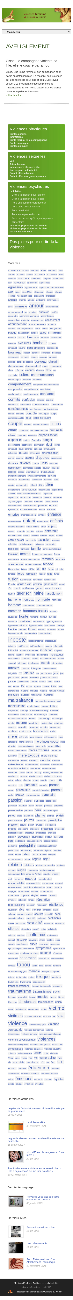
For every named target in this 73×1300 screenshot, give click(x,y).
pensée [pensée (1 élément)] (39, 805)
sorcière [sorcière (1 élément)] (21, 935)
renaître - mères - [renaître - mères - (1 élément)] (51, 874)
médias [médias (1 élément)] (24, 760)
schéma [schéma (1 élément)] (11, 914)
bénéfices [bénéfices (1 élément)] (45, 353)
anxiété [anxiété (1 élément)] (54, 312)
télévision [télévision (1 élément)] (12, 1002)
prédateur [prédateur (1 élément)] (29, 833)
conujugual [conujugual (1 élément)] (44, 414)
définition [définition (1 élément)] (48, 479)
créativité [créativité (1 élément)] (32, 435)
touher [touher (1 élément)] (31, 977)
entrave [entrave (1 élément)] (39, 531)
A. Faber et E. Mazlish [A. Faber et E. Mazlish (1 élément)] (18, 270)
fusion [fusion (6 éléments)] (13, 579)
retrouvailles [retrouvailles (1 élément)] (23, 891)
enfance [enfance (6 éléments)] (54, 514)
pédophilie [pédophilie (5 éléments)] (27, 845)
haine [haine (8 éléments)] (38, 593)
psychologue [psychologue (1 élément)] (37, 837)
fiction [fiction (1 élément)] (24, 569)
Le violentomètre (35, 1122)
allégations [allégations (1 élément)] (39, 296)
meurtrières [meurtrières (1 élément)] (34, 723)
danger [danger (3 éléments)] (47, 440)
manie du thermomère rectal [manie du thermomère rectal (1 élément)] (48, 701)
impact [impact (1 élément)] (61, 629)
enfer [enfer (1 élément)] (43, 526)
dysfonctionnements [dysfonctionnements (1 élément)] (36, 476)
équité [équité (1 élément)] (11, 1084)
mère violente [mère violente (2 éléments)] (49, 755)
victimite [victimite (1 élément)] (47, 1016)
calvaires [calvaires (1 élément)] (25, 357)
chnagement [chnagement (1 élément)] (55, 366)
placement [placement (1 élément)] (28, 816)
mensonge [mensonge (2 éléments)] (44, 718)
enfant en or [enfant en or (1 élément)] (42, 521)
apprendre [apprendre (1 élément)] (13, 316)
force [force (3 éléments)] (20, 573)
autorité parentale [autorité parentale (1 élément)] (25, 328)
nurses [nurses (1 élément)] (29, 772)
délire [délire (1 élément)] (41, 485)
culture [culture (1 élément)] (27, 440)
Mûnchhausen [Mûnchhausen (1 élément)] (31, 764)
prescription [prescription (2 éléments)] (55, 820)
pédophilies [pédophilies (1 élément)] (13, 850)
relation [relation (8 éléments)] (15, 864)
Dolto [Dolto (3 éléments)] (43, 463)
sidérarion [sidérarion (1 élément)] (49, 923)
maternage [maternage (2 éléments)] (40, 714)
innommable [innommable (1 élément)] (42, 655)
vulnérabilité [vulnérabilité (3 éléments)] (48, 1057)
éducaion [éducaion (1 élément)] (22, 1068)
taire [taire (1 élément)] (41, 966)
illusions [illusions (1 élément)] (42, 629)
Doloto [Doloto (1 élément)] (36, 463)
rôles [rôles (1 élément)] (28, 910)
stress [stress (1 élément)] (42, 940)
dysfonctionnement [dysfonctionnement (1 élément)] (17, 476)
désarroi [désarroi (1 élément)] (47, 497)
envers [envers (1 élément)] (26, 535)
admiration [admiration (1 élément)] (36, 278)
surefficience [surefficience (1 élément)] (22, 944)
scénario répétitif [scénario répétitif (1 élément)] (25, 914)
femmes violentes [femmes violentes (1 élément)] (33, 564)
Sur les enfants (18, 134)
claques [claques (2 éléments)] (29, 370)
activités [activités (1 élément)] (12, 278)
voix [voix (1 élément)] (30, 1058)
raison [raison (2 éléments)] (26, 854)
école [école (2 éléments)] (60, 1062)
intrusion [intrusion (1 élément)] (25, 668)
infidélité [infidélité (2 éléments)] (13, 650)
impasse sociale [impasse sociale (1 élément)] (15, 633)
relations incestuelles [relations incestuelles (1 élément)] (45, 865)
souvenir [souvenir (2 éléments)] (22, 939)
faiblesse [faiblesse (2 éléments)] (13, 548)
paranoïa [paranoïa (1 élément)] (43, 785)
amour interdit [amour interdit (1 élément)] (52, 307)
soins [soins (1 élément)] (43, 929)
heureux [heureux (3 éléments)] (28, 599)
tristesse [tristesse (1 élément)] (12, 997)
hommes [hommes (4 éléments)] (14, 611)
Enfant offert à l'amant (22, 173)
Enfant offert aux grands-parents (28, 176)
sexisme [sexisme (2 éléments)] (20, 923)
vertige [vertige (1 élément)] (44, 1009)
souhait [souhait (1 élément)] (11, 940)
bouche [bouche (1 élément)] (21, 348)
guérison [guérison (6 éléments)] (24, 593)
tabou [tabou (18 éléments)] (23, 965)
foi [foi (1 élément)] (56, 569)
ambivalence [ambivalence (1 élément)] (53, 300)
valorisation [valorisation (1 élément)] (21, 1009)
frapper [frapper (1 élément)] (42, 574)
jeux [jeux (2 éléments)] (56, 673)
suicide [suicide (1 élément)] (11, 944)
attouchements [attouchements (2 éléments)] (37, 324)
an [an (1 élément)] (26, 312)
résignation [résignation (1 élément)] (42, 905)
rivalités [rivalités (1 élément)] (34, 891)
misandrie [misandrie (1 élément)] (22, 727)
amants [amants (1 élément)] (22, 300)
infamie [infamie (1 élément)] (48, 646)
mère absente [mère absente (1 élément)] (36, 737)
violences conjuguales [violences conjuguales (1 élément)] (18, 1044)
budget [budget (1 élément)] (27, 353)
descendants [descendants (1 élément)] (14, 445)
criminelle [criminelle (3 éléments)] (56, 430)
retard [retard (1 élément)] (49, 887)
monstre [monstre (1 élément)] (44, 727)
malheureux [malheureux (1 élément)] (36, 695)
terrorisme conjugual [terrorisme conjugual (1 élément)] (17, 971)
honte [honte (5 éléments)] (23, 616)
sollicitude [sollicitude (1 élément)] (52, 929)
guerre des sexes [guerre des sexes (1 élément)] (53, 588)
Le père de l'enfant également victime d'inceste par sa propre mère (36, 1110)
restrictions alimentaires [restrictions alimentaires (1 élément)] (34, 887)
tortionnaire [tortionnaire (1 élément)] (21, 977)
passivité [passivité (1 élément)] (28, 801)
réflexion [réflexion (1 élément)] (22, 900)
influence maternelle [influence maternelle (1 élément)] (29, 650)
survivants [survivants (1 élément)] (43, 944)
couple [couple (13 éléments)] (15, 423)
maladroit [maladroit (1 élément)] (25, 695)
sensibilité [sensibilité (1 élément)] (30, 918)
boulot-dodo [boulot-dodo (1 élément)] (52, 348)
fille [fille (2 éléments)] (38, 569)
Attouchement (18, 164)
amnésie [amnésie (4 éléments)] (20, 306)
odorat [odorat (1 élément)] (18, 780)
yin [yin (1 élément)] (9, 1062)
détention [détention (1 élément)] (28, 501)
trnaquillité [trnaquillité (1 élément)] (22, 997)
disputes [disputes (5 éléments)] (42, 457)
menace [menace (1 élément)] (32, 718)
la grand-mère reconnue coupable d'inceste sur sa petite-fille (36, 1140)
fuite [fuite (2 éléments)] (49, 573)
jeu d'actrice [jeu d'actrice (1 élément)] (46, 673)
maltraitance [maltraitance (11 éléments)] (20, 700)
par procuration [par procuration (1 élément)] (33, 795)
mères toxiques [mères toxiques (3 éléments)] (38, 750)
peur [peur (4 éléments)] (37, 810)
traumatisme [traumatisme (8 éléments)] (19, 991)
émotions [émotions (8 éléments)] (23, 1078)
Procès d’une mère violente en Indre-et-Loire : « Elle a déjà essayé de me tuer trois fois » (34, 1169)
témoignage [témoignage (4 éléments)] (27, 1002)
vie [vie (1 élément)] (54, 1016)
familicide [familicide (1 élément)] (24, 549)
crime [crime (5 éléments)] (12, 430)
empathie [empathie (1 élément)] (51, 509)
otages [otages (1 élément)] (52, 780)
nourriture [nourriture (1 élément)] (12, 772)
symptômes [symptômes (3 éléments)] (43, 948)
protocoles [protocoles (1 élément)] (59, 829)
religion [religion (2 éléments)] (21, 870)
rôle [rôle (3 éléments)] (21, 909)
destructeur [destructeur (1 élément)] (27, 445)
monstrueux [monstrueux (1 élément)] (54, 727)
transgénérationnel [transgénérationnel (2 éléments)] (19, 985)
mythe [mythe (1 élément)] (53, 731)
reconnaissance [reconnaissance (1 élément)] (15, 859)
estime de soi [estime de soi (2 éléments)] (16, 539)
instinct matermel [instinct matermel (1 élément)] (48, 658)
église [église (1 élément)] (11, 1079)
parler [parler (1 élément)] (10, 795)
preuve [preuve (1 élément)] (23, 825)
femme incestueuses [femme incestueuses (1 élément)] (30, 559)
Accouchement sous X (22, 231)
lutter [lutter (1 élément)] (60, 686)
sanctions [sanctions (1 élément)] (47, 910)
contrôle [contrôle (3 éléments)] (31, 413)
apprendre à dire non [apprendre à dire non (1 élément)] (29, 316)
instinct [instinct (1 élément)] (35, 658)
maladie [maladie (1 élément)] (43, 691)
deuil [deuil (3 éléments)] (49, 444)
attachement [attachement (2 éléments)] (52, 319)
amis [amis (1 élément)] (10, 307)
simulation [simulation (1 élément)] (26, 929)
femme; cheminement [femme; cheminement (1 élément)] (42, 554)
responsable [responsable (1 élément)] (47, 883)
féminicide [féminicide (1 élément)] (37, 580)
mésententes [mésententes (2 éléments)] (15, 764)
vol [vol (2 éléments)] (36, 1057)
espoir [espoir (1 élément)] (52, 535)
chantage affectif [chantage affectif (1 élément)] (32, 366)
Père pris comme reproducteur (29, 202)
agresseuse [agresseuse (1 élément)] (44, 283)
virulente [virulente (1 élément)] (54, 1053)
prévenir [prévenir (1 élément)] (12, 837)
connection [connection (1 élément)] (13, 404)
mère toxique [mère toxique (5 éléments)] (28, 755)
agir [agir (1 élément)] (10, 283)
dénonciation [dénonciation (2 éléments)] (29, 489)
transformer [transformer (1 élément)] (25, 982)
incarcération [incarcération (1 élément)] (31, 633)
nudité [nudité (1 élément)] (22, 772)
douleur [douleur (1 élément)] (46, 468)
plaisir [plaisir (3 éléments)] (60, 815)
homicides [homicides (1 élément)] (56, 600)
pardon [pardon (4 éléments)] (54, 785)
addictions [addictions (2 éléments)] (23, 278)
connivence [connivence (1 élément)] (25, 404)
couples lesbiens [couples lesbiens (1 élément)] (41, 424)
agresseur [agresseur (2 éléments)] (19, 282)
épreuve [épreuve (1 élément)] (48, 1079)
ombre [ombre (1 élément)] (36, 780)
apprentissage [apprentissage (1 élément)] (47, 316)
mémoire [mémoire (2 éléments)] (45, 760)
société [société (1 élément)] (36, 929)
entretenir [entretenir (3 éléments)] (51, 531)
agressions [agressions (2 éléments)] (31, 287)
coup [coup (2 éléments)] (29, 417)
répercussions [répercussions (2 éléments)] (16, 904)
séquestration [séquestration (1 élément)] (57, 958)
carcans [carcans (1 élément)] (43, 357)
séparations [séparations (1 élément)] (44, 958)
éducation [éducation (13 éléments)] (38, 1067)
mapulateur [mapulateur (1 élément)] (13, 710)
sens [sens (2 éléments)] (58, 913)
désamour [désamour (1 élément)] (37, 497)
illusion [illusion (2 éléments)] (32, 629)
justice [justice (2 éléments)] (12, 681)
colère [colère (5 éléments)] (24, 375)
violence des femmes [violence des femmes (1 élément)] (34, 1030)
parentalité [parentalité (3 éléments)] (23, 790)
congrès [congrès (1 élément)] (40, 400)
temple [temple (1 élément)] (48, 966)
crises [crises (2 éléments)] (11, 435)
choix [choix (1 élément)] (10, 370)
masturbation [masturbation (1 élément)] (26, 714)
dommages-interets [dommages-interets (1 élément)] (32, 468)
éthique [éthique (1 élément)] (19, 1084)
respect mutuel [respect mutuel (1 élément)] (45, 879)
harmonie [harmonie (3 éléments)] (14, 599)
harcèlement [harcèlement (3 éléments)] (54, 593)
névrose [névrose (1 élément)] (23, 776)
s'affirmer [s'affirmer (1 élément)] (36, 910)
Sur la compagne (19, 143)
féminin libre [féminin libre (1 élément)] (49, 580)
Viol (12, 161)
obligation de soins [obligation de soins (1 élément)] (53, 776)
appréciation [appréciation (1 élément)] (13, 320)
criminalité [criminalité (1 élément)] (23, 430)
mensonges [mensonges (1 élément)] (57, 718)
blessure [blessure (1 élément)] (12, 343)
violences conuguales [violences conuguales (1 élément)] (40, 1044)
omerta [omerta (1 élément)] (43, 780)
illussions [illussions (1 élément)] (51, 629)
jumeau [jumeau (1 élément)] (24, 677)
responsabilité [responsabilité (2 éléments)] (16, 883)
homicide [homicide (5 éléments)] (43, 599)
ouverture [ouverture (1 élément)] (12, 785)
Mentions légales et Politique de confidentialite (36, 1283)
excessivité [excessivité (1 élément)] (31, 540)
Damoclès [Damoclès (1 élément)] (36, 440)
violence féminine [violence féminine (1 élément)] (29, 1034)
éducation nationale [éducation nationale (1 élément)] (30, 1073)
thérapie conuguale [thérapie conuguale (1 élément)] (50, 971)
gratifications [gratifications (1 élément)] (28, 588)
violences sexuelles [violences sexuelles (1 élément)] (34, 1049)
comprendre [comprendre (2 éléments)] (15, 389)
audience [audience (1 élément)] (52, 324)
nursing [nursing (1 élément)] (38, 772)
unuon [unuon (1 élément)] (11, 1009)
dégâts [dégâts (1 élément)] (11, 485)
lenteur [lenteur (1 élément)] (42, 681)
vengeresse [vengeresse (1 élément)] (33, 1009)
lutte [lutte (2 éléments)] (53, 686)
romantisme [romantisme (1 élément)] (13, 895)
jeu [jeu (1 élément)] (37, 673)
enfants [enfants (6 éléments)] (56, 521)
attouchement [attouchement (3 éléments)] (17, 324)
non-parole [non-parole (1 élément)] (35, 768)
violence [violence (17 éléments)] (17, 1023)
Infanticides (16, 137)
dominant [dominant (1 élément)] (53, 463)
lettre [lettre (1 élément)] (49, 681)
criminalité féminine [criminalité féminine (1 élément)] (39, 430)
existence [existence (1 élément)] (39, 544)
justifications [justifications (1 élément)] (23, 681)
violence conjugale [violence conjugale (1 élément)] (37, 1024)
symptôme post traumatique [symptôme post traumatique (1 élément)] (21, 948)
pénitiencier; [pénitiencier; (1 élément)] (26, 850)
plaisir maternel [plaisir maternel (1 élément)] (15, 820)
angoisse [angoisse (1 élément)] (33, 312)
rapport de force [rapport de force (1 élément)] (39, 854)
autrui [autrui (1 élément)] (37, 328)
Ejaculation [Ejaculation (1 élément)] (13, 509)
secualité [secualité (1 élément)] (49, 914)
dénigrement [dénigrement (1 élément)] (14, 490)
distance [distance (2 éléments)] (13, 463)
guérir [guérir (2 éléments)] (11, 593)
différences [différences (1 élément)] (35, 453)
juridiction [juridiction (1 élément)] (34, 677)
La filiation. (16, 191)
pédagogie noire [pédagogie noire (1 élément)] (34, 841)
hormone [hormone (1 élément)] (34, 617)
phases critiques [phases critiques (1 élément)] (50, 810)
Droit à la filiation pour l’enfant (28, 194)
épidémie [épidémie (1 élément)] (38, 1079)
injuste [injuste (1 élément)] (11, 655)
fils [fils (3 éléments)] (44, 569)
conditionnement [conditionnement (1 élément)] (30, 394)
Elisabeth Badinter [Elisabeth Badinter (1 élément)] (28, 509)
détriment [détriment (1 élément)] (38, 501)
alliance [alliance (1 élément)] (49, 292)
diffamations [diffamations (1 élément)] (49, 449)
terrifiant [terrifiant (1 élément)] (57, 966)
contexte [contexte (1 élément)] (20, 414)
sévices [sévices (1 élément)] (11, 966)
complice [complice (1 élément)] (27, 379)
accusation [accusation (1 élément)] (52, 274)
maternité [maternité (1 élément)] (53, 714)
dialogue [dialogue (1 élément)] (38, 449)
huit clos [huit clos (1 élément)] (52, 617)
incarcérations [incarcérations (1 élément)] (45, 633)
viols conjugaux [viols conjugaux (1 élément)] (25, 1053)
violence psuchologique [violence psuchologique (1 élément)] (50, 1034)
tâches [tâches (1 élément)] (61, 997)
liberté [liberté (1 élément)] (57, 681)
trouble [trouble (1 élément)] (32, 997)
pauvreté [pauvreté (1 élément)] (23, 805)
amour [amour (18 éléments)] (36, 306)
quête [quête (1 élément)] (10, 854)
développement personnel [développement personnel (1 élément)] (35, 505)
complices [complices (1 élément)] (37, 379)
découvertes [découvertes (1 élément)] (24, 479)
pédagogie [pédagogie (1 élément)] (20, 841)
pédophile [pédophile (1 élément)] (12, 846)
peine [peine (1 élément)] (31, 805)
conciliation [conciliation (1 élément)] (45, 389)
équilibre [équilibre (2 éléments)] (59, 1079)
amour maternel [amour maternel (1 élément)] (15, 312)
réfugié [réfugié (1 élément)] (31, 900)
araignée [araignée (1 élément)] (25, 320)
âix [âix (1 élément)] (48, 1062)
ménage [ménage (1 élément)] (56, 760)
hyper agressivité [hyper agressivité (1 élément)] (54, 621)
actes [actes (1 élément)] (61, 274)
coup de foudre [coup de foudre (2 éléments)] (42, 417)
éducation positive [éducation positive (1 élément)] (49, 1073)
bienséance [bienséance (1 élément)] (56, 337)
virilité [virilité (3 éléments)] (38, 1053)
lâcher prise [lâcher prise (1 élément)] (13, 691)
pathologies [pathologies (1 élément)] (51, 801)
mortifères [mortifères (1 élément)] (12, 731)
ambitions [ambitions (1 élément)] (40, 300)
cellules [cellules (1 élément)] (11, 362)
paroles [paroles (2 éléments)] (19, 794)
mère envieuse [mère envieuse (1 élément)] (26, 742)
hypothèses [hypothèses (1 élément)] (49, 625)
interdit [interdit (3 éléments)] (45, 662)
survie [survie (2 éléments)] (33, 943)
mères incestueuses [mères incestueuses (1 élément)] (17, 750)
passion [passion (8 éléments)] (15, 800)
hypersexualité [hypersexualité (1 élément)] (36, 625)
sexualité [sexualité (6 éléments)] (34, 923)
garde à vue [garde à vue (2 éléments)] (24, 584)
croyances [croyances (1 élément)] (21, 435)
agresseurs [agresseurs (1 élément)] (32, 283)
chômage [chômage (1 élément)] (19, 370)
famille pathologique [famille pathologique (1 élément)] (52, 549)
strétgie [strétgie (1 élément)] (50, 940)
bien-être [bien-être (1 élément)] (45, 337)
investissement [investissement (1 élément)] (49, 668)
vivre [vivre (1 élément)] (17, 1058)
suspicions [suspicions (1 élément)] (55, 944)
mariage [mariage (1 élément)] (24, 710)
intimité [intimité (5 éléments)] (14, 668)
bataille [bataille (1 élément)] (34, 333)
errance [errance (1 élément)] (35, 535)
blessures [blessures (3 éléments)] (24, 343)
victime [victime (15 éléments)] (56, 1008)
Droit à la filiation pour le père (28, 198)
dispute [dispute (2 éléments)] (29, 457)
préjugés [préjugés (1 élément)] (52, 833)
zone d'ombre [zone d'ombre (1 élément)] (32, 1062)
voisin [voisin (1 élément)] (24, 1058)
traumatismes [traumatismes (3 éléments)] (42, 991)
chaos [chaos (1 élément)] (45, 366)
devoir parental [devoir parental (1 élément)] (25, 449)
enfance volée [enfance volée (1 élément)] (14, 521)
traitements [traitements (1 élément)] (13, 982)
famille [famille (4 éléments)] (36, 548)
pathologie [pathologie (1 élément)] (39, 801)
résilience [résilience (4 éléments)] (56, 904)
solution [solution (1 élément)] (11, 935)
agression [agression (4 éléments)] (15, 287)
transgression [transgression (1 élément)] (39, 982)
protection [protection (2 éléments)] (47, 828)
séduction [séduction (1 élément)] (57, 953)
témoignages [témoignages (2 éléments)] (45, 1001)
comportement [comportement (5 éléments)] (19, 384)
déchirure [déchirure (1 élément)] (12, 479)
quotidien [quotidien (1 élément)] (57, 850)
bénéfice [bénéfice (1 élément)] (36, 353)
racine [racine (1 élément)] (18, 854)
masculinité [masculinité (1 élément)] (13, 714)
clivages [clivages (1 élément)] (40, 370)
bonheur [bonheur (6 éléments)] (40, 343)
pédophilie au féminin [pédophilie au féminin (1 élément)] (47, 846)
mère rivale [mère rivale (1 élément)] (40, 746)
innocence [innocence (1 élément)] (30, 655)
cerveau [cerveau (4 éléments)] (41, 361)
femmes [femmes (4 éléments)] (48, 559)
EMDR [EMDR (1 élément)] (42, 509)
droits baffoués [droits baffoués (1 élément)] (47, 472)
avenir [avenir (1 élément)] (45, 328)
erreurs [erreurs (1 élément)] (43, 535)
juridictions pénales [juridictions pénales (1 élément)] (49, 677)
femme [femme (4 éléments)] (25, 554)
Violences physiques (28, 129)
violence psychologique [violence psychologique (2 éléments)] (22, 1039)
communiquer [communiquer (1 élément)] (14, 379)
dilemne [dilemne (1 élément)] (19, 458)
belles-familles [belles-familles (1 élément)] (55, 333)
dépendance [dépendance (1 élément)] (44, 490)
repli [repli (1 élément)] (10, 879)
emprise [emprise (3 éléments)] (13, 514)
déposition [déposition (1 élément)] (48, 493)
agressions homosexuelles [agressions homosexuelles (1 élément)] (51, 287)
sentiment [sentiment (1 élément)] (41, 918)
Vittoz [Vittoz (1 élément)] (10, 1058)
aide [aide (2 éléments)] (10, 291)
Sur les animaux (19, 146)
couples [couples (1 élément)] (27, 424)
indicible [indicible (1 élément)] (12, 646)
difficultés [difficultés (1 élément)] (12, 453)
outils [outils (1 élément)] (59, 780)
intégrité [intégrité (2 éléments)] (35, 668)
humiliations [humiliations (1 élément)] (38, 621)
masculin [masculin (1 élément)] (54, 710)
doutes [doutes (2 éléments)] (12, 471)
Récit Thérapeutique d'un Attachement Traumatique (40, 1260)
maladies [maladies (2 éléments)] (13, 694)
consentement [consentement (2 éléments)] (41, 404)
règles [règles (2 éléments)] (34, 895)
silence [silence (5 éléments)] (13, 929)
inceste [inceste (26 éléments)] (17, 639)
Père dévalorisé (20, 210)
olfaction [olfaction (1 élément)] (27, 780)
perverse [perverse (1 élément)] (29, 810)
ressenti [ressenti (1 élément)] (58, 883)
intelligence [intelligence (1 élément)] (33, 663)
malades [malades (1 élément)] (34, 691)
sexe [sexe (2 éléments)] (11, 923)
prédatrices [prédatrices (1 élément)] (41, 833)
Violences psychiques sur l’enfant (28, 225)
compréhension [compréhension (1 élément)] (31, 389)
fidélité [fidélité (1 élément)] (32, 569)
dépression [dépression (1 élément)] (13, 497)
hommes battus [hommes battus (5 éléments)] (35, 611)
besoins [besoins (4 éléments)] (33, 337)
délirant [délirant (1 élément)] (33, 485)
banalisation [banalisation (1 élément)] (23, 333)
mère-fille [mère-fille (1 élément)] (23, 737)
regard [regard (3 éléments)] (36, 859)
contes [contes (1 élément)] (11, 414)
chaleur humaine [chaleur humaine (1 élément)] (16, 366)
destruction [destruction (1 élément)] (39, 445)
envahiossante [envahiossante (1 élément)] (15, 535)
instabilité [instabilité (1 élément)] (25, 658)
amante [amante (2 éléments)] (12, 299)
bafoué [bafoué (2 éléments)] (12, 332)
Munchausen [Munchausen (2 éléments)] (40, 731)
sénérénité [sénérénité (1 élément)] (13, 958)
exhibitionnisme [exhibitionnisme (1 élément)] (26, 544)
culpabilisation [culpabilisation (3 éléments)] (48, 435)
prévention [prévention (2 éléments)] (24, 836)
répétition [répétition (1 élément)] (30, 905)
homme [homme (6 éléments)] (14, 605)
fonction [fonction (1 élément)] (11, 574)
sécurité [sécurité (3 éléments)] (45, 952)
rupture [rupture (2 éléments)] (25, 895)
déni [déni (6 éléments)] (49, 484)
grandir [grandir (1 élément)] (17, 588)
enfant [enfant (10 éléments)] (29, 520)
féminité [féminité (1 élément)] (11, 584)
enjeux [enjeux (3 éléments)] (52, 526)
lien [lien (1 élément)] (9, 686)
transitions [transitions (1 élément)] (57, 986)
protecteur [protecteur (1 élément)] (34, 829)
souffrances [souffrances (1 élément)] (52, 935)
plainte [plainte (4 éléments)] (40, 815)
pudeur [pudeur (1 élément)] (48, 837)
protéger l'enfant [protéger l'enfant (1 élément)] (15, 833)
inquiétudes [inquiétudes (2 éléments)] (56, 654)
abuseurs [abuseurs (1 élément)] (52, 270)
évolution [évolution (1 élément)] (39, 1084)
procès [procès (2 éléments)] (12, 828)
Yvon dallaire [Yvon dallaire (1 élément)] (19, 1062)
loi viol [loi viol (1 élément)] (29, 686)
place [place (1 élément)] (19, 816)
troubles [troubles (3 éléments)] (42, 996)
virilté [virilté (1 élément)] (45, 1053)
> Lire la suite (13, 95)
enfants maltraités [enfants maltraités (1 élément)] (16, 526)
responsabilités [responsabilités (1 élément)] (33, 883)
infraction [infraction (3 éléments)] (46, 650)
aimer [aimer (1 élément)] (17, 292)
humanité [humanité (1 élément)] (12, 621)
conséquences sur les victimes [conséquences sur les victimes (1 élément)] (44, 409)
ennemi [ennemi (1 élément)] (11, 531)
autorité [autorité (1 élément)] (11, 328)
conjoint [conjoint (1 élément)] (49, 400)
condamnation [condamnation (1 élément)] (14, 394)
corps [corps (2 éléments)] (53, 413)
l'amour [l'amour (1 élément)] (34, 681)
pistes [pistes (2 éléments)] (11, 815)
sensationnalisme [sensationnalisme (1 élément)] (16, 918)
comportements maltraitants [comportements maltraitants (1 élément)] (46, 384)
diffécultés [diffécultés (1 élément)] (23, 453)
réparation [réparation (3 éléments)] (43, 899)
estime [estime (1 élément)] (59, 535)
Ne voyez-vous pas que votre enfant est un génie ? (42, 1198)
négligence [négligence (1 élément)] (13, 776)
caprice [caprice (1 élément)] (34, 357)
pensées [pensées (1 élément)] (48, 805)
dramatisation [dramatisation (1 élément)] (32, 472)
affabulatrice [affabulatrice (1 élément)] (58, 278)
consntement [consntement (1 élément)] (57, 404)
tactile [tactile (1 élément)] (34, 966)
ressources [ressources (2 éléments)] (14, 887)
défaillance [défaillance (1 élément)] (37, 479)
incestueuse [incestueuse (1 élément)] (50, 641)
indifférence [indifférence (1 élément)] (23, 646)
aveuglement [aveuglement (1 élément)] (56, 328)
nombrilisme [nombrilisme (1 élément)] (56, 764)
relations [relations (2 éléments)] (29, 865)
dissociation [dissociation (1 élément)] (56, 458)
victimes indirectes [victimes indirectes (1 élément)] (33, 1016)
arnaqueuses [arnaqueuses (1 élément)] (37, 320)
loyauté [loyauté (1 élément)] (37, 686)
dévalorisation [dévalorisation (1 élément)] (51, 501)
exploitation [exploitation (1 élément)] (51, 544)
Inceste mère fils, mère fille (25, 167)
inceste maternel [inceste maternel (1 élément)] (35, 641)
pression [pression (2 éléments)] (13, 824)
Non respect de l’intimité (23, 170)
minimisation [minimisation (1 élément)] (47, 723)
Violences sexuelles (28, 156)
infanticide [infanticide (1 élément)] (58, 646)
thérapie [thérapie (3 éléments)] (34, 971)
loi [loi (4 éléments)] (22, 686)
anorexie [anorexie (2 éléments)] (44, 312)
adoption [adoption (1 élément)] (47, 278)
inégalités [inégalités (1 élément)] (12, 673)
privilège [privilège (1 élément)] (40, 825)
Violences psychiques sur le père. (28, 228)
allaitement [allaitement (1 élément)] (39, 292)
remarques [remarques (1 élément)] (33, 870)
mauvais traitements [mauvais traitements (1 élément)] (17, 718)
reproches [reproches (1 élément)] (18, 879)
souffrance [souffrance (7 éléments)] (35, 934)
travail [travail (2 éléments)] (56, 991)
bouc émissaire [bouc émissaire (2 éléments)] (36, 347)
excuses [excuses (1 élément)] (56, 540)
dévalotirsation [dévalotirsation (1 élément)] (15, 505)
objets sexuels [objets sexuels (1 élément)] (36, 776)
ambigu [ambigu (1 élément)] (31, 300)
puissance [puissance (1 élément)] (58, 837)
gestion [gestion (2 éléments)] (37, 584)
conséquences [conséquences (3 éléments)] (18, 408)
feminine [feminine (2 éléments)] (13, 554)
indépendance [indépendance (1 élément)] (36, 646)
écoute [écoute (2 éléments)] (12, 1068)
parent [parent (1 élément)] (11, 790)
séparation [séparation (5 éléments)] (28, 958)
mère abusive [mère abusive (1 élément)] (50, 737)
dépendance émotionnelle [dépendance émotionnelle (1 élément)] (29, 493)
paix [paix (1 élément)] (21, 785)
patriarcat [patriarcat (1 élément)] (12, 805)
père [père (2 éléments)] (10, 840)
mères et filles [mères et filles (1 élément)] (54, 746)
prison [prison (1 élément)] (31, 825)
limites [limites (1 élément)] (16, 686)
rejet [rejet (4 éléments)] (46, 859)
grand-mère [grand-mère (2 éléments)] (50, 584)
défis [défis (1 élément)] (56, 479)
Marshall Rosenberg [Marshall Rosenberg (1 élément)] (39, 710)
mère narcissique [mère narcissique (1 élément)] (26, 746)
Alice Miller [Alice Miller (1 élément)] (27, 292)
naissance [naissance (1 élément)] (44, 764)
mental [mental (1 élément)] (11, 723)
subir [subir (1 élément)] (57, 940)
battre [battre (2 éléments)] (43, 332)
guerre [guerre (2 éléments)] (39, 588)
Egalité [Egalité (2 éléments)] (53, 505)
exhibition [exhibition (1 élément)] (12, 544)
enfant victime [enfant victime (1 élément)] (32, 526)
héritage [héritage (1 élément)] (60, 625)
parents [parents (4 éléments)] (56, 790)
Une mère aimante (36, 1243)
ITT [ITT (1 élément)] (20, 673)
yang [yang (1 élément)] (60, 1058)
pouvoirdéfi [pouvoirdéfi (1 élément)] (41, 820)
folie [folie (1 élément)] (61, 569)
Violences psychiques (29, 186)
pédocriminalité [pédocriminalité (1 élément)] (51, 841)
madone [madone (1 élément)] (24, 691)
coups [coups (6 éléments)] (55, 424)
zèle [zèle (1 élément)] (43, 1062)
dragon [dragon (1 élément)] (21, 472)
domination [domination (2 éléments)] (14, 467)
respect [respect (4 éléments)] (30, 879)
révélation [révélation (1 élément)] (12, 910)
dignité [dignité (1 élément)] (11, 458)
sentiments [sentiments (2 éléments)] (54, 918)
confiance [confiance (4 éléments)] (47, 394)
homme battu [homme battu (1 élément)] (29, 605)
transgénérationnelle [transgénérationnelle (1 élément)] (41, 986)
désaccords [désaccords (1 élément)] (25, 497)
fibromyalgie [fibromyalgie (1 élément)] (13, 569)
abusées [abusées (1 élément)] (21, 274)
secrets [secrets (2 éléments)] (38, 913)
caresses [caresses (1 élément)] (53, 357)
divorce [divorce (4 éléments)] (25, 463)
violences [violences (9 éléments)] (47, 1039)
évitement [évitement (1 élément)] (28, 1084)
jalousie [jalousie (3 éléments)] (29, 673)
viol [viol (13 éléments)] (60, 1015)
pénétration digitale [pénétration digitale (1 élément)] (42, 850)
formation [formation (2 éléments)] (31, 573)
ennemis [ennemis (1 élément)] (21, 531)
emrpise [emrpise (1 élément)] (42, 515)
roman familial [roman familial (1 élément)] (46, 891)
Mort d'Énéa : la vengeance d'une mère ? (45, 1153)
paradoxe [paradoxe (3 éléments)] (31, 785)
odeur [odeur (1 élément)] (10, 780)
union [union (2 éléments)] (58, 1001)
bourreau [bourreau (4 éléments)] (15, 352)
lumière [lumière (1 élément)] (45, 686)
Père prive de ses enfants (26, 206)
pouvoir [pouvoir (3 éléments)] (29, 820)
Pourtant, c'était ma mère (40, 1227)
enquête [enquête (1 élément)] (30, 531)
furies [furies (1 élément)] (56, 574)
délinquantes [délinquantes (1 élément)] (22, 485)
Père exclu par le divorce (26, 214)
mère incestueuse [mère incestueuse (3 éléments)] (47, 741)
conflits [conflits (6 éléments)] (14, 399)
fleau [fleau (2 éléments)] (51, 569)
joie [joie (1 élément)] (61, 673)
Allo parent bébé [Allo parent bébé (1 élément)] (24, 296)
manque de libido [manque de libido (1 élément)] (49, 706)
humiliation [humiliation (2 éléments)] (24, 621)
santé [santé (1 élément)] (55, 910)
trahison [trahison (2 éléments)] (56, 977)
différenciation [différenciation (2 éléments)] (50, 452)
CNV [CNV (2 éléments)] (48, 370)
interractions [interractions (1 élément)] (57, 663)
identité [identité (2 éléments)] (12, 629)
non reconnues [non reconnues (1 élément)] (49, 768)
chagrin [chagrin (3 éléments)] (53, 361)
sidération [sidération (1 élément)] (59, 923)
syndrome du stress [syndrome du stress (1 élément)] (29, 953)
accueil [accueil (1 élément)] (29, 274)
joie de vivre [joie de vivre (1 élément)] (13, 677)
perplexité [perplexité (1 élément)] (58, 805)
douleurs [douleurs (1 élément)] (55, 468)
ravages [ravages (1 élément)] (52, 854)
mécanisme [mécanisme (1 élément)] (13, 760)
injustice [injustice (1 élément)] (20, 655)
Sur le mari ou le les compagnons (28, 140)
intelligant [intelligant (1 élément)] (22, 663)
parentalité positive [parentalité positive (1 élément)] (40, 790)
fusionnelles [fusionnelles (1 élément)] (25, 580)
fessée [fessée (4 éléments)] (48, 564)
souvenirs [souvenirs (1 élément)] (33, 940)
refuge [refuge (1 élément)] (27, 859)
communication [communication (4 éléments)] (42, 375)
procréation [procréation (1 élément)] (50, 825)
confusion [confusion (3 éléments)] (28, 399)
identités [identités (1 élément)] (22, 629)
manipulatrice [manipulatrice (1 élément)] (33, 706)
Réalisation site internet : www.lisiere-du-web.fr (39, 1292)
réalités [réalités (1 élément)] (43, 895)
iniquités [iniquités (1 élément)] (58, 650)
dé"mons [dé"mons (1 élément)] (52, 476)
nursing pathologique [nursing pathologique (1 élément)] (52, 772)
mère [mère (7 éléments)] (12, 736)
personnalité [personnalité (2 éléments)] (15, 810)
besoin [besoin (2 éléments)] (21, 337)
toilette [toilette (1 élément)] (11, 977)
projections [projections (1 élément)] (23, 829)
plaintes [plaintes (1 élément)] (50, 816)
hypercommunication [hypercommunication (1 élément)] (17, 625)
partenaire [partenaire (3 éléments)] (48, 794)
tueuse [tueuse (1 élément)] (53, 997)
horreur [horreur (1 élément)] (43, 617)
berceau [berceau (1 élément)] (12, 337)
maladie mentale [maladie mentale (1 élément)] (56, 691)
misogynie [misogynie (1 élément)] (33, 727)
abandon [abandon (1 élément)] (34, 270)
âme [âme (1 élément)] (53, 1062)
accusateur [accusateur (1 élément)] (40, 274)
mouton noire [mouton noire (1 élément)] (25, 731)
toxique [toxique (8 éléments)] (43, 976)
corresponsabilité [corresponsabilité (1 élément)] (16, 418)
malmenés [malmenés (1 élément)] (48, 695)
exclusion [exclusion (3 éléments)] (44, 539)
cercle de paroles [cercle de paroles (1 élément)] (25, 362)
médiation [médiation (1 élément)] (33, 760)
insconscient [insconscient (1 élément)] (14, 658)
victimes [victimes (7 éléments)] (15, 1015)
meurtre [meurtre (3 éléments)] (21, 722)
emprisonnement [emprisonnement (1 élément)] (28, 515)
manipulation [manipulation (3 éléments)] (17, 706)
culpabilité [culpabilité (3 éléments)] (15, 440)
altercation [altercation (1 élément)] (50, 296)
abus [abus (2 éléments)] (43, 270)
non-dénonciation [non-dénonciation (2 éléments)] (18, 768)
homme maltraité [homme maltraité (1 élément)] (44, 605)
